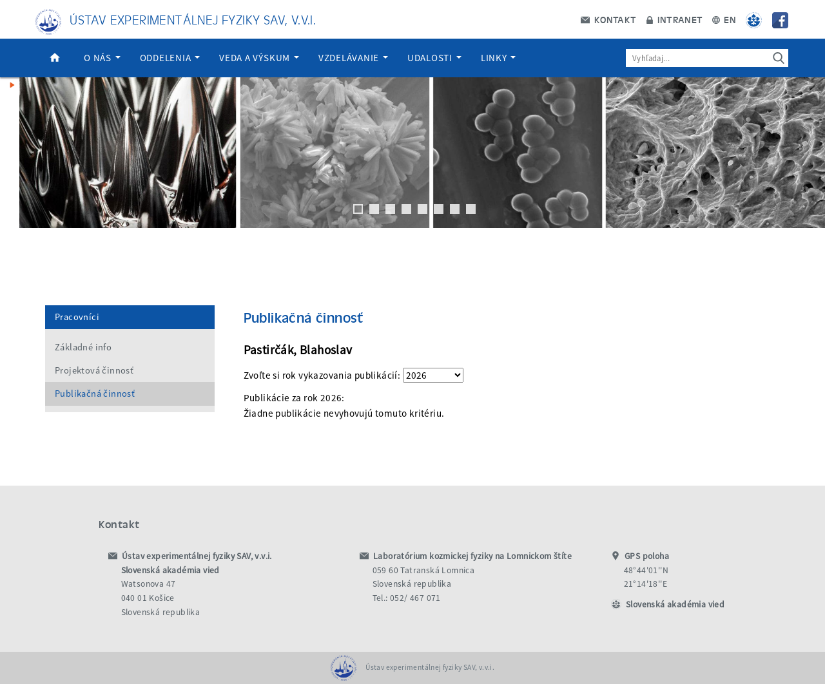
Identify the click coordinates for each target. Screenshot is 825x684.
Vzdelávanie (353, 58)
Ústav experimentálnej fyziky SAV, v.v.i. (193, 19)
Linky (498, 58)
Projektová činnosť (94, 370)
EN (724, 19)
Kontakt (608, 19)
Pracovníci (77, 317)
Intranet (674, 19)
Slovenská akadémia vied (675, 604)
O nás (102, 58)
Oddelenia (170, 58)
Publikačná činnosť (95, 393)
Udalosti (434, 58)
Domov (54, 58)
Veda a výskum (259, 58)
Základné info (83, 347)
